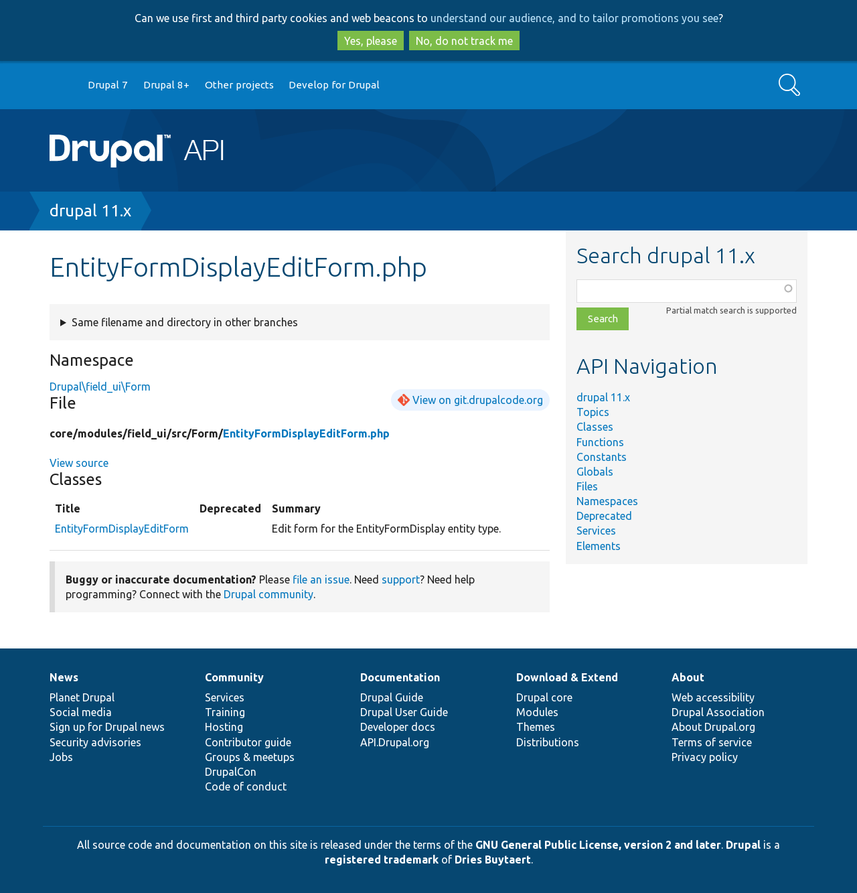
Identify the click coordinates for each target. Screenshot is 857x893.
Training (225, 712)
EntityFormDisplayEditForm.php (306, 433)
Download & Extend (567, 677)
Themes (535, 727)
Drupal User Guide (404, 712)
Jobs (61, 757)
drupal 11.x (90, 211)
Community (234, 677)
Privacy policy (705, 757)
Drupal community (268, 594)
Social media (81, 712)
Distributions (547, 742)
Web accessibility (713, 697)
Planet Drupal (82, 697)
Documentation (400, 677)
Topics (592, 412)
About (688, 677)
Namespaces (607, 501)
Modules (537, 712)
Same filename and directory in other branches (185, 322)
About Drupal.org (713, 727)
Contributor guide (248, 742)
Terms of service (712, 742)
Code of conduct (246, 786)
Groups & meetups (250, 757)
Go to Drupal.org (62, 85)
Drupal (743, 845)
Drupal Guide (391, 697)
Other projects (239, 84)
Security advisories (95, 742)
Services (596, 531)
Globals (594, 472)
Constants (601, 457)
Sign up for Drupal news (107, 727)
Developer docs (397, 727)
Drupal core (544, 697)
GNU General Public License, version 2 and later (598, 845)
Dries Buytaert (493, 859)
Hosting (224, 727)
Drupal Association (718, 712)
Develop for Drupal (334, 84)
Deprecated (604, 516)
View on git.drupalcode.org (477, 400)
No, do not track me (464, 41)
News (64, 677)
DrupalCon (230, 772)
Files (587, 486)
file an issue (321, 579)
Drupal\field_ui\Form (100, 387)
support (401, 579)
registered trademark (382, 859)
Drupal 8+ (166, 84)
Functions (600, 442)
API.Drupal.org (394, 742)
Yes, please (370, 41)
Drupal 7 (108, 84)
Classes (594, 427)
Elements (598, 546)
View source (79, 463)
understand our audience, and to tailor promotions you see (574, 18)
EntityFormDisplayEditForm (122, 529)
